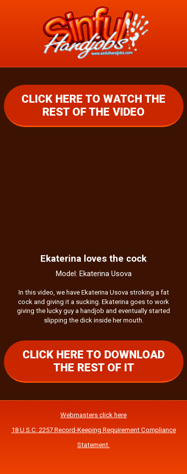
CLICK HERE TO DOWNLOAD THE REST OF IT (93, 361)
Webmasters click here (93, 415)
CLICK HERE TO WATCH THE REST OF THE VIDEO (93, 105)
